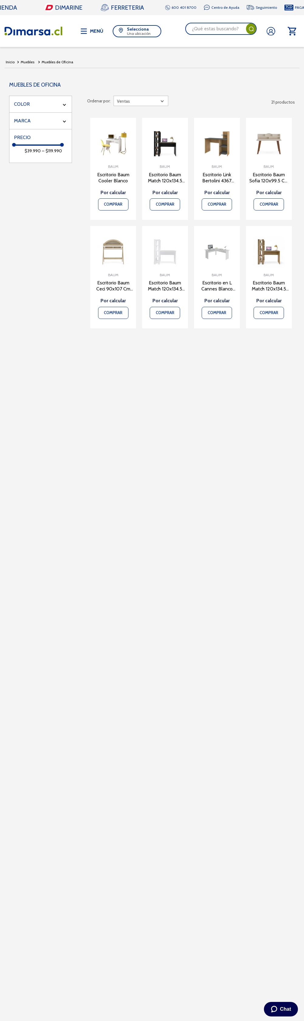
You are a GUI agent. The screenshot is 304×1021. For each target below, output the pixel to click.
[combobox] (221, 29)
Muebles (27, 62)
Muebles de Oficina (57, 62)
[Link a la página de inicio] (10, 62)
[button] (137, 31)
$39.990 (33, 150)
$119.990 (52, 150)
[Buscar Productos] (251, 28)
